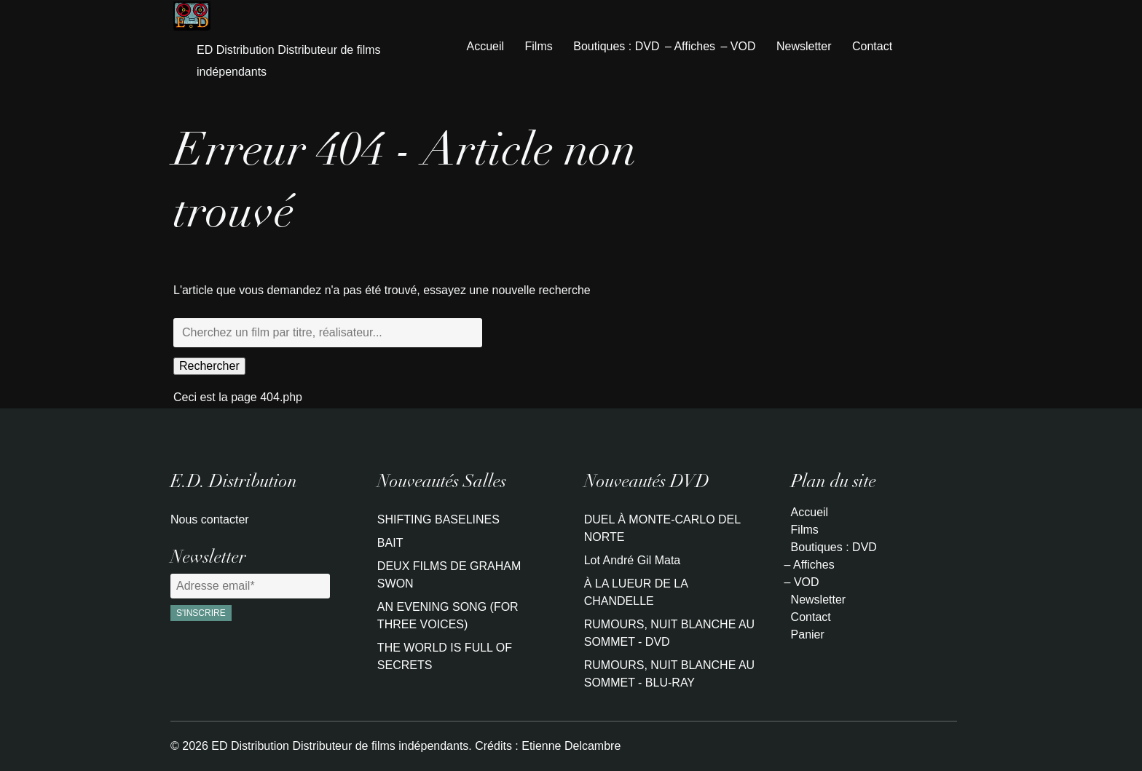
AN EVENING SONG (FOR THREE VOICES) (448, 615)
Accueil (486, 46)
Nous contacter (209, 519)
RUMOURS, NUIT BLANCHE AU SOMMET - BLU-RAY (669, 674)
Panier (807, 634)
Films (539, 46)
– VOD (737, 46)
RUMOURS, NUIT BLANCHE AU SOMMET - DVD (669, 633)
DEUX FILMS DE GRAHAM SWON (449, 575)
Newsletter (804, 46)
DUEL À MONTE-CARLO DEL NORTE (662, 528)
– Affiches (690, 46)
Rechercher (209, 366)
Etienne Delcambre (571, 746)
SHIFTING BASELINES (438, 519)
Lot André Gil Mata (632, 560)
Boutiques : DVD (616, 46)
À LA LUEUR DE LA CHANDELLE (636, 592)
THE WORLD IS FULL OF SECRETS (444, 656)
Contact (872, 46)
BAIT (390, 543)
